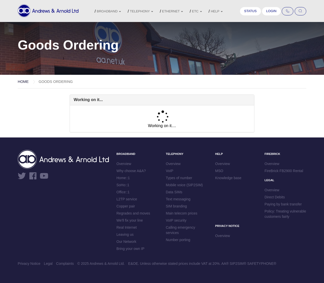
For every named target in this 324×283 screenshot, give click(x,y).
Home (23, 82)
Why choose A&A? (131, 171)
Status (250, 11)
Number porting (178, 240)
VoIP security (176, 220)
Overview (123, 164)
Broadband (109, 11)
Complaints (65, 264)
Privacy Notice (29, 264)
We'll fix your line (129, 220)
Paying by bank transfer (283, 204)
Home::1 (123, 178)
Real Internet (126, 227)
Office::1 (123, 192)
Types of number (179, 178)
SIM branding (176, 206)
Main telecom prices (181, 213)
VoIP (169, 171)
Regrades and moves (133, 213)
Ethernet (172, 11)
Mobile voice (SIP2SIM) (184, 185)
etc (197, 11)
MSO (219, 171)
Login (271, 11)
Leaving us (125, 234)
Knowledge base (228, 178)
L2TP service (126, 199)
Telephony (141, 11)
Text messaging (178, 199)
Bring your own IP (130, 249)
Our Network (126, 242)
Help (217, 11)
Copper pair (125, 206)
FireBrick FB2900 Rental (284, 171)
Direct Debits (275, 197)
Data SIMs (174, 192)
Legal (48, 264)
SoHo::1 (122, 185)
